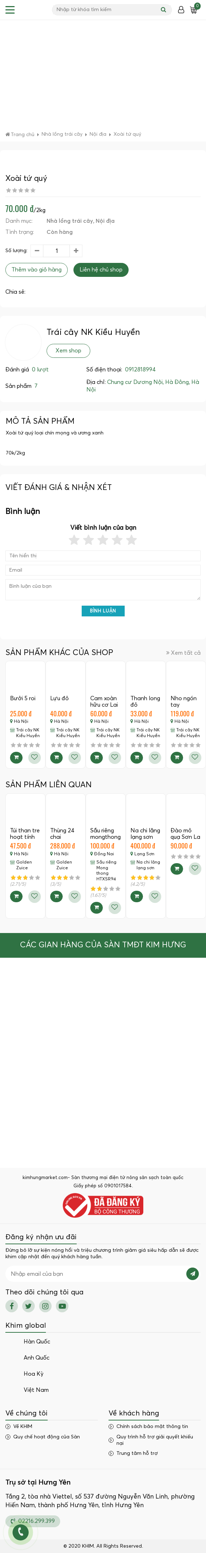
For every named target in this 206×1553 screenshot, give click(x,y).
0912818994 (140, 369)
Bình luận (103, 611)
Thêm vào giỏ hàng (36, 270)
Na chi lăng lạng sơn (145, 834)
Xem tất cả (183, 653)
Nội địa (105, 221)
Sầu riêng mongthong (105, 834)
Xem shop (68, 351)
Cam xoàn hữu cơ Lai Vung (104, 705)
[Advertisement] (103, 77)
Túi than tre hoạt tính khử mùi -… (25, 837)
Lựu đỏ (59, 698)
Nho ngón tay (184, 702)
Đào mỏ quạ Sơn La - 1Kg (185, 837)
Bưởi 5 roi (22, 698)
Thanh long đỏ (145, 702)
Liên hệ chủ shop (101, 270)
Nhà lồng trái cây (70, 221)
